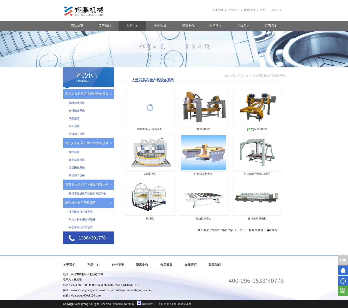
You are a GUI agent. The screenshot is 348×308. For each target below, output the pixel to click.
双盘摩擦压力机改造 (81, 227)
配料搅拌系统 (77, 102)
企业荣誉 (160, 25)
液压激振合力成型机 (81, 211)
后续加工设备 (77, 175)
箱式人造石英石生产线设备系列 (87, 143)
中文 (262, 10)
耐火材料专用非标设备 (82, 219)
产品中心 (233, 10)
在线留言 (243, 25)
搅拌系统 (74, 152)
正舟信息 (161, 304)
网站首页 (77, 25)
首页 (231, 230)
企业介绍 (217, 10)
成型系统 (74, 118)
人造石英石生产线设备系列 (269, 75)
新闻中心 (188, 25)
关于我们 (105, 25)
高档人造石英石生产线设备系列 (87, 94)
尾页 (254, 230)
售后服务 (216, 25)
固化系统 (74, 126)
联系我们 (249, 10)
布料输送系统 (77, 110)
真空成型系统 (77, 159)
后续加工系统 (77, 133)
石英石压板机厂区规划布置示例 (87, 184)
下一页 (247, 230)
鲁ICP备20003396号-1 (180, 304)
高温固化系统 (77, 167)
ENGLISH (276, 10)
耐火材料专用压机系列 (80, 202)
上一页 (238, 230)
